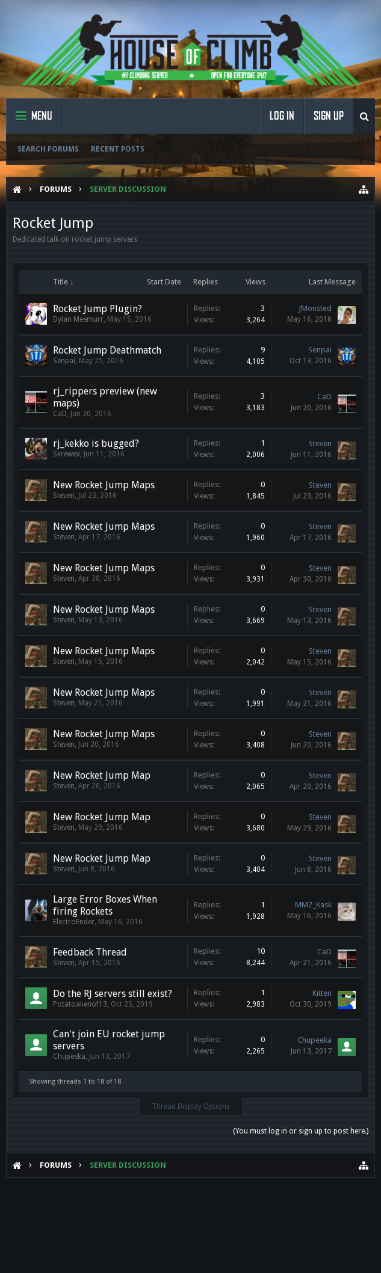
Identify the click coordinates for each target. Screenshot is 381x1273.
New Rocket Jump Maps (104, 485)
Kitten (322, 993)
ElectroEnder (73, 922)
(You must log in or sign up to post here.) (300, 1131)
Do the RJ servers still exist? (112, 993)
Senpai (64, 361)
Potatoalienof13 (80, 1004)
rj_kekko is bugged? (96, 443)
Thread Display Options (191, 1106)
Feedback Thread (90, 952)
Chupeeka (69, 1056)
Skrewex (66, 454)
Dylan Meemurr (78, 319)
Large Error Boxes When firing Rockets (105, 905)
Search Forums (48, 149)
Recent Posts (117, 149)
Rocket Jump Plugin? (97, 308)
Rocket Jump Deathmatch (107, 350)
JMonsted (315, 308)
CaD (60, 414)
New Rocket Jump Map (101, 775)
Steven (320, 443)
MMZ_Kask (313, 904)
